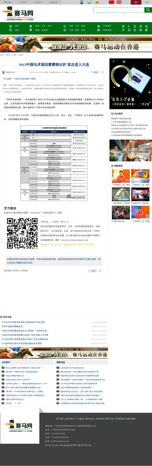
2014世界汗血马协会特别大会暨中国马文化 (128, 129)
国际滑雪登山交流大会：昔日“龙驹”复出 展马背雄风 (81, 392)
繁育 (77, 30)
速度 (37, 26)
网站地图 (7, 2)
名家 (146, 28)
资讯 (10, 28)
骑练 (83, 26)
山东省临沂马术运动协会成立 (72, 368)
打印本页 (16, 271)
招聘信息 (109, 419)
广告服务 (23, 2)
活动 (140, 28)
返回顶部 (7, 271)
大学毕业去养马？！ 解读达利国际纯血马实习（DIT (26, 384)
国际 (17, 30)
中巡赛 (32, 79)
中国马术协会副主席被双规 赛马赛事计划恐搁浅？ (80, 396)
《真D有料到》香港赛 (121, 203)
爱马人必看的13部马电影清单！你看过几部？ (23, 368)
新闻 (8, 55)
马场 (71, 30)
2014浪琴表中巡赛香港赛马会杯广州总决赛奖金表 (25, 339)
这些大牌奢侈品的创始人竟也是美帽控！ (76, 388)
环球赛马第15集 (118, 221)
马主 (77, 26)
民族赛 (44, 30)
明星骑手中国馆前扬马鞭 (121, 119)
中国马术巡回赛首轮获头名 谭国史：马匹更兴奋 (24, 331)
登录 (136, 2)
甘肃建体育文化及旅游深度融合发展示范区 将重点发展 (82, 403)
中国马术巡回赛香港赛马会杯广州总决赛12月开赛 (25, 335)
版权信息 (89, 419)
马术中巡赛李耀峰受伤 (12, 327)
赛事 (30, 28)
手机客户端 (9, 72)
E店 (129, 28)
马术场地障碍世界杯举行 (121, 132)
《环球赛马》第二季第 (121, 185)
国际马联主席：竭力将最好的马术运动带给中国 (79, 372)
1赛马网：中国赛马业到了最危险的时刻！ (22, 372)
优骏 (71, 26)
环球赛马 (107, 26)
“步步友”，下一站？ (13, 403)
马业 (64, 28)
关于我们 (60, 419)
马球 (49, 26)
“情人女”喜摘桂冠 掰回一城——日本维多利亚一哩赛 (81, 399)
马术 (43, 26)
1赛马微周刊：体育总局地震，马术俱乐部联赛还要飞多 (82, 380)
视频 (98, 28)
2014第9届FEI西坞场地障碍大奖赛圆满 (126, 135)
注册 (147, 2)
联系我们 (70, 419)
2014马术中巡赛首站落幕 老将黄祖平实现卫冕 (23, 322)
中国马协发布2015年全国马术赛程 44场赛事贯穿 (24, 396)
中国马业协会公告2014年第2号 (17, 380)
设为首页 (38, 2)
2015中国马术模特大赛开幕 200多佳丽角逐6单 (78, 384)
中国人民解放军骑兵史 (14, 376)
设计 (123, 28)
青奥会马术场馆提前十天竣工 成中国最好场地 (129, 125)
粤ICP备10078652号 (82, 445)
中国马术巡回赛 (21, 79)
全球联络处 (120, 419)
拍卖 (83, 30)
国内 (17, 26)
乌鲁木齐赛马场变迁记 (14, 399)
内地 (14, 55)
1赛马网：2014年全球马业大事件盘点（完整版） (25, 392)
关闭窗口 (24, 271)
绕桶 (37, 30)
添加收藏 (53, 2)
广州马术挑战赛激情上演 (121, 122)
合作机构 (99, 419)
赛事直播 (107, 30)
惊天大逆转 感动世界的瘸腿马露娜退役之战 (23, 388)
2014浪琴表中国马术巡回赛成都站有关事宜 (22, 344)
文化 (134, 28)
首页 (2, 55)
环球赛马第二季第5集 (140, 203)
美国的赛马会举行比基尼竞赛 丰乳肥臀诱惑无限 (79, 376)
